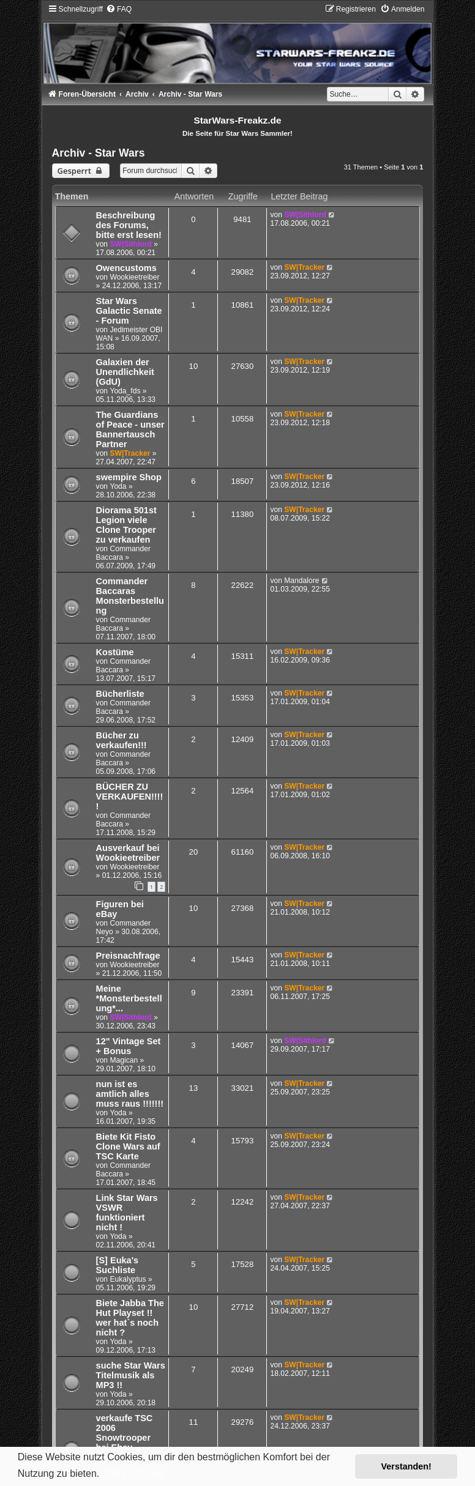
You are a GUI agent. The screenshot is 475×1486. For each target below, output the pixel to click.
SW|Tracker (304, 267)
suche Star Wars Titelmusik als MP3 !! (130, 1375)
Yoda (118, 486)
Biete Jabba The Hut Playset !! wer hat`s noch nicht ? (130, 1317)
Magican (124, 1060)
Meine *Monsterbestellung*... (129, 998)
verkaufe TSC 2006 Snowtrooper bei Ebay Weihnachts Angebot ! (124, 1442)
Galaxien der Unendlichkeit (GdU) (125, 372)
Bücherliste (120, 694)
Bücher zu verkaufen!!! (121, 740)
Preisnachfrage (128, 955)
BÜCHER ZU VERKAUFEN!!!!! (129, 796)
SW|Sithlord (131, 244)
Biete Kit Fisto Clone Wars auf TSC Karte (128, 1146)
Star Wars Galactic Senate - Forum (129, 310)
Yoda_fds (125, 391)
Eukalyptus (128, 1279)
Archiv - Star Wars (98, 153)
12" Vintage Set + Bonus (128, 1046)
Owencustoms (126, 268)
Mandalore (301, 580)
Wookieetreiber (134, 277)
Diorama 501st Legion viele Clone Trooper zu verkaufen (126, 524)
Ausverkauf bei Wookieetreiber (128, 853)
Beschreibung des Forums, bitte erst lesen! (129, 225)
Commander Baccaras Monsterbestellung (130, 595)
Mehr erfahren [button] (135, 1473)
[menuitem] (119, 9)
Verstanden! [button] (406, 1466)
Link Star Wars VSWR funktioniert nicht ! (127, 1212)
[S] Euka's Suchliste (117, 1265)
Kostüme (115, 652)
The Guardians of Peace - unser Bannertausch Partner (130, 429)
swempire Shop (129, 477)
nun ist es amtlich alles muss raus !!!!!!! (129, 1094)
